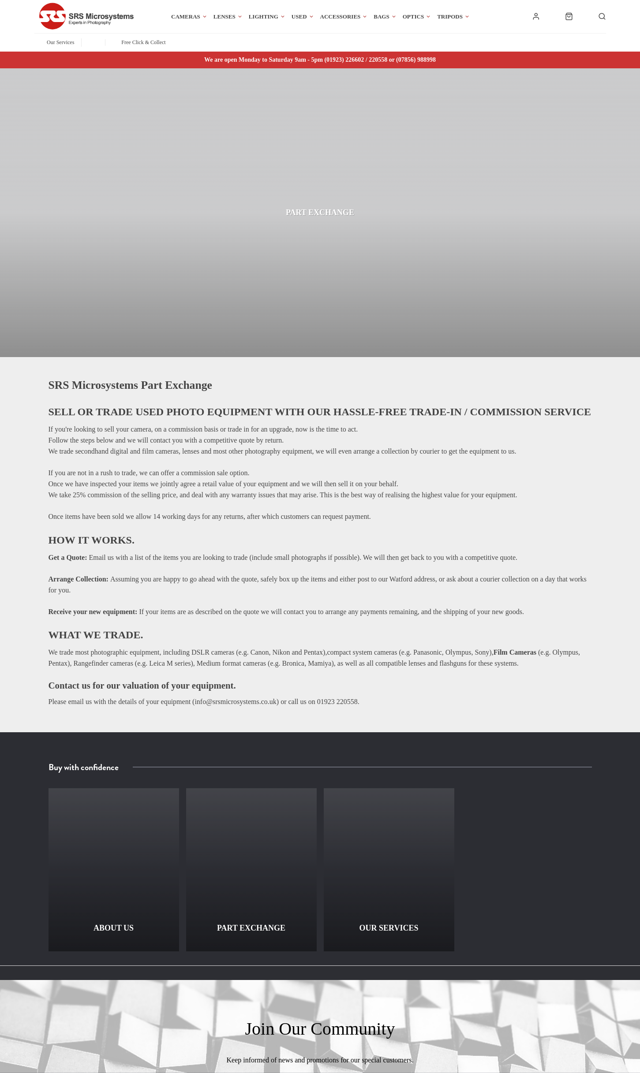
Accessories (340, 16)
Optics (413, 16)
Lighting (263, 16)
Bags (381, 16)
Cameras (185, 16)
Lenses (224, 16)
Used (299, 16)
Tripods (450, 16)
